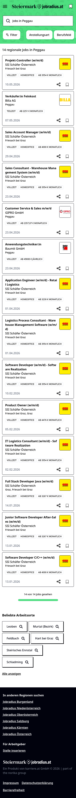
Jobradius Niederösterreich (22, 708)
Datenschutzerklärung (37, 783)
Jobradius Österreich (17, 734)
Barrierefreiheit (14, 790)
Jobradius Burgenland (18, 702)
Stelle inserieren (14, 751)
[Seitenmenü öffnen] (5, 6)
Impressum (11, 783)
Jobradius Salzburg (16, 721)
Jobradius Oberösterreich (20, 715)
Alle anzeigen (11, 674)
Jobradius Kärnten (15, 728)
